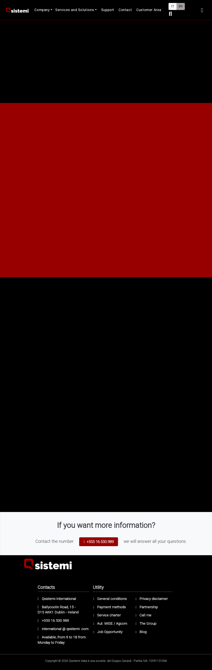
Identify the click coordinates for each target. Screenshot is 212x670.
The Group (145, 623)
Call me (143, 615)
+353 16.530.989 (98, 542)
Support (107, 10)
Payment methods (109, 607)
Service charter (107, 615)
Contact (125, 10)
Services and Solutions (74, 10)
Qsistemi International (57, 599)
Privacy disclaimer (151, 599)
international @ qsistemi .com (63, 629)
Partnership (146, 607)
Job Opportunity (107, 632)
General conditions (110, 599)
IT (172, 6)
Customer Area (148, 10)
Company (42, 10)
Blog (141, 632)
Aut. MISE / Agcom (110, 623)
